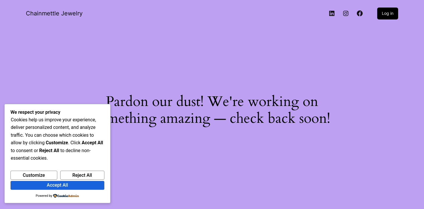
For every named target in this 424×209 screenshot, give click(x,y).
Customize (34, 175)
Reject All (82, 175)
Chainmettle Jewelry (54, 13)
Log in (387, 13)
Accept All (57, 185)
